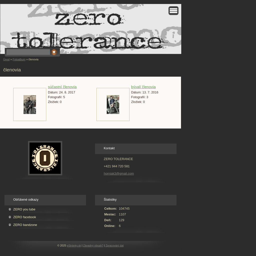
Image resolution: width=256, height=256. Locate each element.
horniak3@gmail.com (119, 173)
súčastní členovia (62, 87)
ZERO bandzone (25, 225)
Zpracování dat (115, 245)
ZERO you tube (24, 209)
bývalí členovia (143, 87)
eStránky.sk (74, 245)
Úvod (6, 59)
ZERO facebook (24, 217)
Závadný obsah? (93, 245)
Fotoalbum (18, 59)
